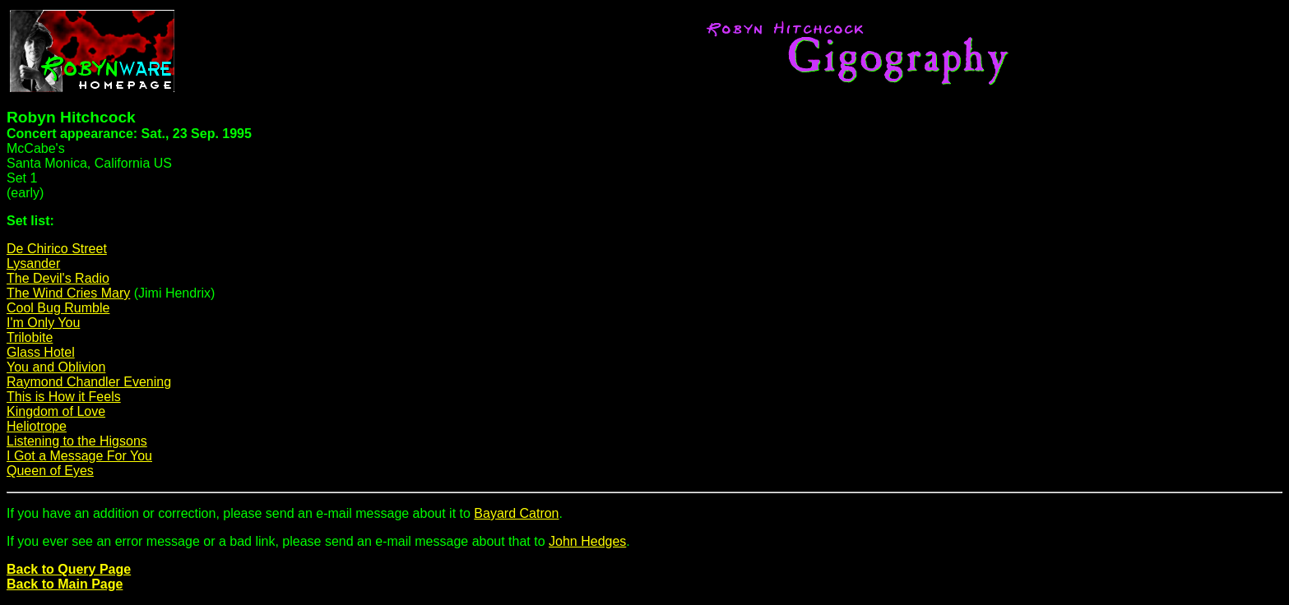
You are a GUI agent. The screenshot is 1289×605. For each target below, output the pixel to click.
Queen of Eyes (50, 471)
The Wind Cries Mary (68, 293)
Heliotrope (37, 426)
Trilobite (30, 337)
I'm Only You (43, 323)
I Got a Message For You (79, 456)
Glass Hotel (41, 352)
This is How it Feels (64, 397)
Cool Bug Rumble (58, 308)
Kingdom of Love (56, 411)
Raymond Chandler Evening (89, 382)
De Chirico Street (57, 249)
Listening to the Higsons (77, 441)
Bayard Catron (516, 513)
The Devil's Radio (58, 278)
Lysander (33, 263)
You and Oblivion (56, 367)
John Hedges (587, 541)
